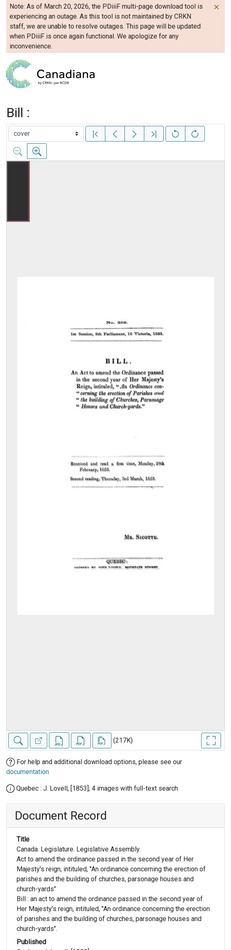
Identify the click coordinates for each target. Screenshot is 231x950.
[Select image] (46, 134)
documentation (27, 772)
